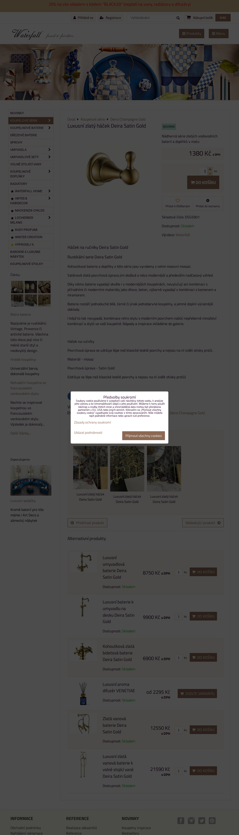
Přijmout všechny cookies (143, 435)
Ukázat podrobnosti (88, 433)
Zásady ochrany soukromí (92, 422)
